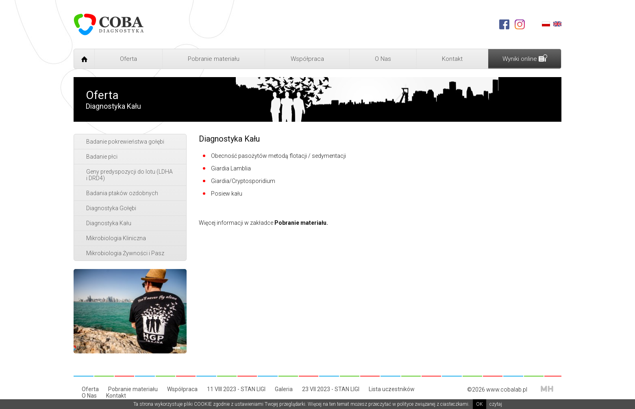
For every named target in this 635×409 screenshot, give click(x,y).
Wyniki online (524, 58)
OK (479, 404)
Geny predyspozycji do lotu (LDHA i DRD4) (129, 174)
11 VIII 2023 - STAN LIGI (236, 389)
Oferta (128, 58)
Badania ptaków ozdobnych (122, 193)
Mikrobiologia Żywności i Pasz (125, 253)
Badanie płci (101, 156)
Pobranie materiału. (301, 223)
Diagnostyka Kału (108, 223)
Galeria (284, 389)
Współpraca (307, 58)
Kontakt (452, 58)
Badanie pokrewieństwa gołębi (125, 141)
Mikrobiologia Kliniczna (116, 238)
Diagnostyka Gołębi (111, 208)
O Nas (383, 58)
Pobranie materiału (213, 58)
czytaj (495, 404)
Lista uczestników (392, 389)
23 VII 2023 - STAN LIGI (330, 389)
